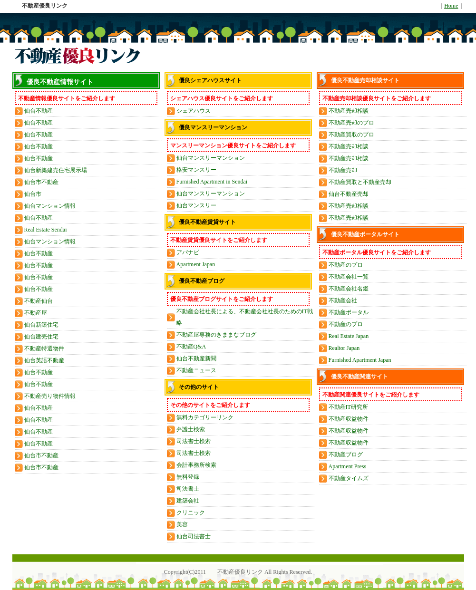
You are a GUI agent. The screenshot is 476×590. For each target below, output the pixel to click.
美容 (182, 524)
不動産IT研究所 (348, 407)
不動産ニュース (196, 370)
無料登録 (187, 477)
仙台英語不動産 (44, 360)
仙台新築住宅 (41, 324)
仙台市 (32, 194)
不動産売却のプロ (351, 122)
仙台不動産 (38, 110)
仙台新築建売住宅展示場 (55, 170)
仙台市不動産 (41, 182)
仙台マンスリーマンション (210, 158)
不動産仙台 (38, 301)
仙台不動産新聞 (196, 358)
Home (451, 5)
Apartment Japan (195, 264)
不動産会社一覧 (349, 276)
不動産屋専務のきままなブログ (216, 334)
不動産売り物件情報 (50, 396)
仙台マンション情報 (50, 206)
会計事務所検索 (196, 465)
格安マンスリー (196, 169)
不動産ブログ (346, 454)
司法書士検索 (193, 441)
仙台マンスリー (196, 205)
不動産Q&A (191, 346)
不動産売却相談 (349, 110)
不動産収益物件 (349, 419)
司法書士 (187, 488)
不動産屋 (35, 313)
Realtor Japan (344, 348)
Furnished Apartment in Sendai (212, 181)
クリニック (190, 512)
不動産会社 (343, 300)
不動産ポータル (349, 312)
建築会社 (187, 500)
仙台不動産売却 (349, 194)
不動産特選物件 (44, 348)
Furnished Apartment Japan (360, 360)
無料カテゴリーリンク (204, 417)
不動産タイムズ (349, 478)
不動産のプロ (346, 264)
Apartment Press (348, 466)
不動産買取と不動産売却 (360, 182)
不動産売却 (343, 170)
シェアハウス (193, 110)
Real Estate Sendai (45, 229)
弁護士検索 (190, 429)
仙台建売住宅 (41, 336)
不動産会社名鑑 (349, 288)
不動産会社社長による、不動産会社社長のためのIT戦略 (244, 317)
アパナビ (187, 252)
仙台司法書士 (193, 536)
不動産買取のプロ (351, 134)
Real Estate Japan (349, 336)
